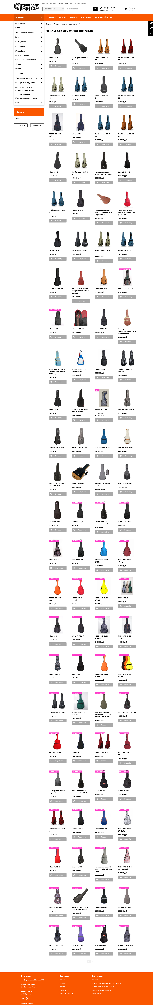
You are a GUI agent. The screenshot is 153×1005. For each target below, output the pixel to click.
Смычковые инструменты (26, 78)
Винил (17, 102)
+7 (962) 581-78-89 (28, 984)
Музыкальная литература (26, 98)
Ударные (19, 73)
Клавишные (20, 46)
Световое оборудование (25, 59)
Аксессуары (20, 23)
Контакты (68, 4)
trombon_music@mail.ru (29, 987)
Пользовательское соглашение (103, 987)
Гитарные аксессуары (69, 24)
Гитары (18, 28)
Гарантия (95, 980)
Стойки (18, 69)
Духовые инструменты (24, 32)
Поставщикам (96, 993)
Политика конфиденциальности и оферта (106, 983)
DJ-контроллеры (22, 55)
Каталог (52, 4)
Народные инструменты (25, 83)
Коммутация (20, 42)
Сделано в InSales (27, 1003)
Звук (17, 37)
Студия (18, 64)
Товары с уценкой (22, 94)
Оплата (60, 4)
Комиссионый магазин (24, 91)
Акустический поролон (24, 87)
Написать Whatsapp (80, 4)
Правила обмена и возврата (101, 990)
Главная (45, 4)
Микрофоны (20, 51)
